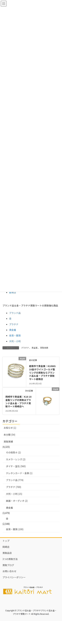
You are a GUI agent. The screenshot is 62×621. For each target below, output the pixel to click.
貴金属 (12, 329)
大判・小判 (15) (14, 493)
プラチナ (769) (13, 487)
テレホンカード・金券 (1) (19, 473)
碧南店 (12, 292)
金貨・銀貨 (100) (14, 529)
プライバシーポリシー (14, 577)
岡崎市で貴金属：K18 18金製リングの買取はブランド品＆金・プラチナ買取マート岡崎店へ (18, 401)
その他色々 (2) (13, 452)
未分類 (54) (9, 434)
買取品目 (7, 553)
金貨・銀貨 (15, 335)
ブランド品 (15, 313)
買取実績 (44, 347)
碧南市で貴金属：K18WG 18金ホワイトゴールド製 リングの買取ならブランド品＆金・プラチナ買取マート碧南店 (43, 372)
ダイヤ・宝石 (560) (16, 466)
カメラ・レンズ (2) (15, 459)
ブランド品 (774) (14, 480)
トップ (5, 540)
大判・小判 (15, 341)
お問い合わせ (9, 571)
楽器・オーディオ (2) (17, 500)
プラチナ (13, 324)
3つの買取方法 (10, 559)
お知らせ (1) (10, 427)
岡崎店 (5, 546)
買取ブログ (8, 565)
